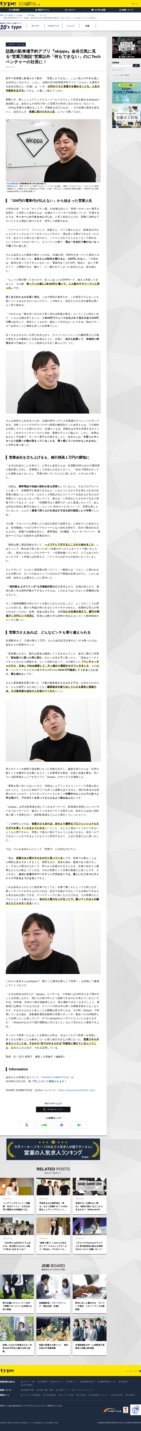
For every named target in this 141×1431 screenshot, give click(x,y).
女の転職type (51, 1395)
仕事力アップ (64, 1390)
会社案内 (3, 1423)
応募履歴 (43, 1382)
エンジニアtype (68, 1395)
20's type (82, 1395)
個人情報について (26, 1423)
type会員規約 (38, 1423)
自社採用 (16, 1423)
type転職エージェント (99, 1395)
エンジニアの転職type (32, 1395)
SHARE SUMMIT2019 (55, 1077)
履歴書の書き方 (89, 1382)
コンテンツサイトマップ (83, 1390)
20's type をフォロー (55, 1109)
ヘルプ (136, 4)
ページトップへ (132, 1371)
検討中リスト (58, 1382)
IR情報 (9, 1423)
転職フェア (72, 1382)
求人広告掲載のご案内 (51, 1423)
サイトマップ (117, 70)
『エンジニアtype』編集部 (120, 75)
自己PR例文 (28, 1385)
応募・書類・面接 (46, 1390)
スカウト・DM (29, 1382)
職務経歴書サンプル (108, 1382)
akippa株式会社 (12, 184)
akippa (83, 82)
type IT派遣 (118, 1395)
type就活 (131, 1395)
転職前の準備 (28, 1390)
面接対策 (124, 1382)
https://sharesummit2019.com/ (76, 1090)
